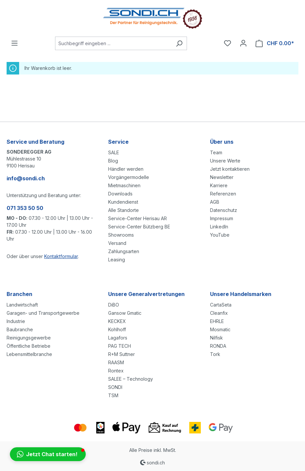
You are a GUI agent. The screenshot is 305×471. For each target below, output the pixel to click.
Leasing (116, 259)
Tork (215, 354)
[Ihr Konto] (243, 43)
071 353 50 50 (25, 208)
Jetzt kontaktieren (230, 169)
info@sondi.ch (26, 178)
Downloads (120, 193)
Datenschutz (223, 210)
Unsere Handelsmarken (240, 294)
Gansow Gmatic (124, 313)
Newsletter (221, 177)
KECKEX (117, 321)
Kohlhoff (117, 329)
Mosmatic (220, 329)
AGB (214, 202)
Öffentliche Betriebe (28, 346)
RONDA (218, 346)
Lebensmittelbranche (29, 354)
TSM (113, 395)
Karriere (219, 185)
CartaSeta (220, 305)
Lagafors (117, 337)
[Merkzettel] (227, 43)
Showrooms (121, 235)
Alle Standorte (123, 210)
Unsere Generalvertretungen (146, 294)
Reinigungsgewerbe (29, 337)
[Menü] (14, 43)
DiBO (113, 305)
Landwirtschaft (22, 305)
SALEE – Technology (130, 379)
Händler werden (125, 169)
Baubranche (20, 329)
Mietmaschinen (124, 185)
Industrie (16, 321)
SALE (113, 152)
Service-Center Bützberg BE (139, 226)
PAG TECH (119, 346)
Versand (117, 243)
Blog (113, 160)
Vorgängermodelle (128, 177)
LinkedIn (219, 226)
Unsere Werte (225, 160)
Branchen (19, 294)
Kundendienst (123, 202)
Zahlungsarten (123, 251)
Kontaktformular (61, 256)
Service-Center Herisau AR (137, 218)
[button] (48, 454)
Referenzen (223, 193)
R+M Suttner (121, 354)
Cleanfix (219, 313)
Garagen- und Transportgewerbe (43, 313)
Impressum (221, 218)
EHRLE (217, 321)
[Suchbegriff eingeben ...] (113, 43)
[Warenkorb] (274, 43)
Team (216, 152)
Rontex (116, 370)
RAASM (116, 362)
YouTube (219, 235)
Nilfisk (216, 337)
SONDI (115, 387)
